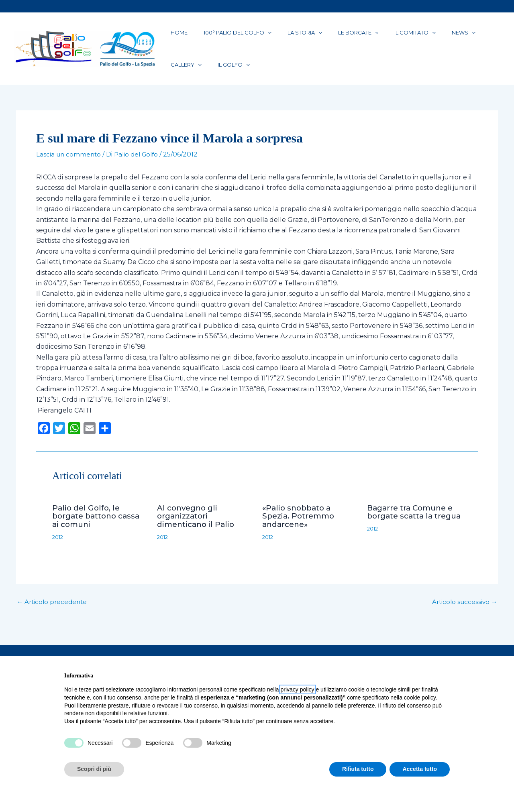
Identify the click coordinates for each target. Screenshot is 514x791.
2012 (58, 548)
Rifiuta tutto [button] (358, 769)
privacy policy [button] (297, 689)
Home (174, 36)
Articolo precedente (53, 614)
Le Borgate (324, 36)
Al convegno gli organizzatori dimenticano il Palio (198, 528)
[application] (253, 36)
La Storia (280, 36)
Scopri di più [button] (94, 769)
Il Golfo (182, 74)
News (410, 36)
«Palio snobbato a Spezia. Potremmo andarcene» (300, 528)
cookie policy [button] (420, 697)
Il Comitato (371, 36)
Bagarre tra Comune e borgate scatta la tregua (413, 528)
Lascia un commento (69, 167)
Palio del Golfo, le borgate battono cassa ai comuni (99, 528)
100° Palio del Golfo (223, 36)
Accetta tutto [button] (419, 769)
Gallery (444, 36)
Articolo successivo (463, 614)
